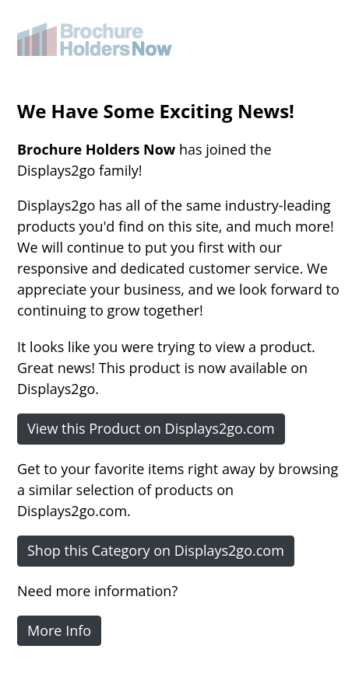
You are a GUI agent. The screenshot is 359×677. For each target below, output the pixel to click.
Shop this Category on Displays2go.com (155, 550)
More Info (59, 630)
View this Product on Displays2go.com (151, 428)
